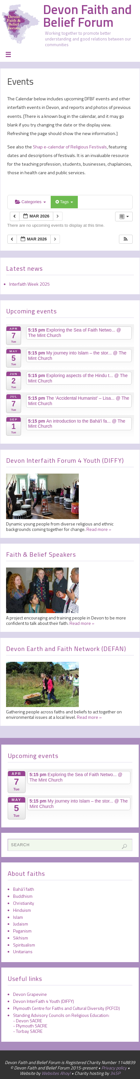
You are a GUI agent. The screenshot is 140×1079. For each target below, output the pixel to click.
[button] (125, 239)
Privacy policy (114, 1067)
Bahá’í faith (23, 889)
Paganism (22, 930)
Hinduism (22, 910)
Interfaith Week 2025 (29, 284)
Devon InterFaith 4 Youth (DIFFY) (43, 1001)
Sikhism (20, 937)
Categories (30, 201)
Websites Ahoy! (55, 1073)
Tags (64, 201)
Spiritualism (24, 944)
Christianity (23, 903)
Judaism (20, 923)
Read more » (98, 529)
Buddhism (23, 896)
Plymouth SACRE (31, 1025)
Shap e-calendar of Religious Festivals (69, 146)
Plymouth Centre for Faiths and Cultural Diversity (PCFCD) (66, 1008)
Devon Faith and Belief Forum (87, 16)
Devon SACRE (29, 1020)
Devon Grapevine (30, 994)
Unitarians (23, 951)
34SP (115, 1073)
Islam (18, 917)
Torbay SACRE (29, 1031)
